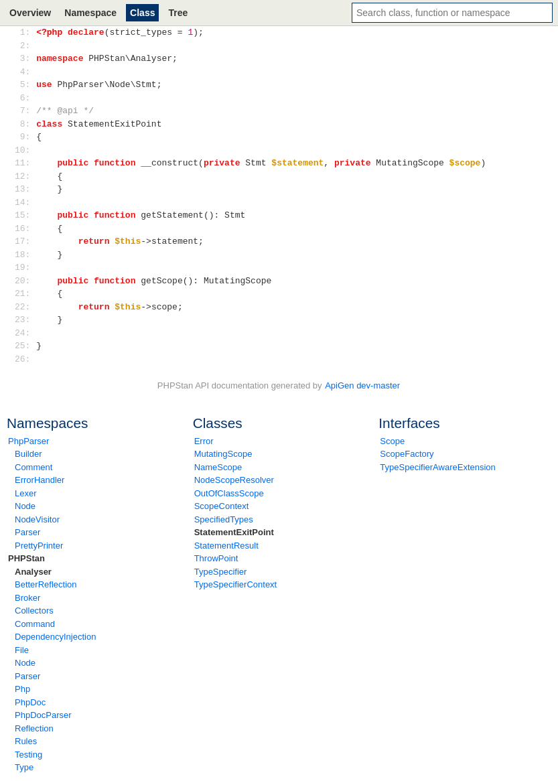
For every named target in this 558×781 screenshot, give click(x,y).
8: (25, 124)
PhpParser (28, 441)
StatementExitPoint (234, 532)
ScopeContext (221, 506)
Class (142, 12)
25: (25, 346)
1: (25, 32)
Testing (28, 755)
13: (25, 189)
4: (25, 72)
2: (25, 46)
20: (25, 281)
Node (25, 506)
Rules (26, 741)
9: (25, 137)
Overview (30, 12)
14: (25, 202)
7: (25, 110)
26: (25, 359)
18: (25, 254)
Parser (27, 532)
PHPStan (26, 558)
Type (24, 767)
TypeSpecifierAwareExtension (437, 467)
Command (35, 624)
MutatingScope (223, 454)
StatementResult (226, 546)
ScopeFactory (406, 454)
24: (25, 333)
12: (25, 176)
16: (25, 228)
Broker (27, 598)
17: (25, 241)
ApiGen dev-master (362, 385)
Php (22, 689)
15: (25, 215)
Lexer (26, 493)
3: (25, 58)
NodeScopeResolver (234, 480)
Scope (392, 441)
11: (25, 163)
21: (25, 293)
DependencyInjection (55, 637)
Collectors (34, 611)
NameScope (218, 467)
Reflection (34, 728)
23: (25, 319)
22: (25, 307)
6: (25, 98)
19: (25, 267)
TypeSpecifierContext (235, 584)
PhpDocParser (43, 715)
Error (204, 441)
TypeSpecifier (220, 572)
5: (25, 84)
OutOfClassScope (229, 493)
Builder (28, 454)
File (22, 650)
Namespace (90, 12)
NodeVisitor (37, 519)
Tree (178, 12)
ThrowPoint (216, 558)
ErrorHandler (39, 480)
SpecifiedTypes (223, 519)
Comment (33, 467)
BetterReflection (46, 584)
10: (25, 150)
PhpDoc (30, 702)
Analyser (33, 572)
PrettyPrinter (39, 546)
